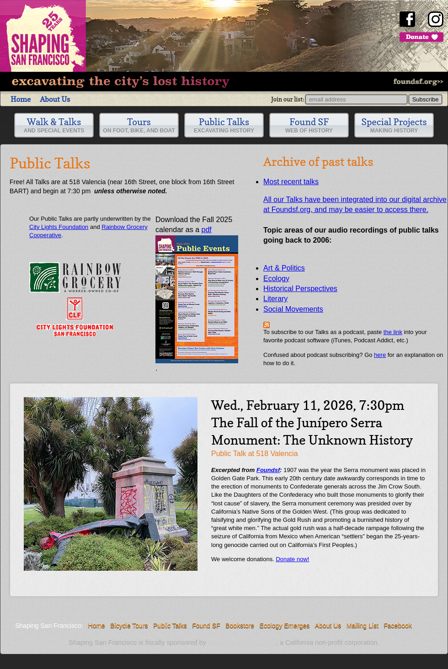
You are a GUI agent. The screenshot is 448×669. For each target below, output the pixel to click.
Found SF (309, 125)
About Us (55, 99)
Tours (139, 125)
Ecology (276, 278)
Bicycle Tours (129, 625)
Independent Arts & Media (242, 642)
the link (393, 332)
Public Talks (224, 125)
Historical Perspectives (300, 288)
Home (21, 99)
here (380, 354)
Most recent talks (291, 182)
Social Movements (293, 309)
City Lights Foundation (58, 226)
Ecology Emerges (285, 625)
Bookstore (239, 625)
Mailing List (363, 625)
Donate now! (292, 559)
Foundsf (268, 470)
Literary (275, 299)
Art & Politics (284, 268)
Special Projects (394, 125)
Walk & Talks (54, 125)
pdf (196, 294)
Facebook (397, 625)
